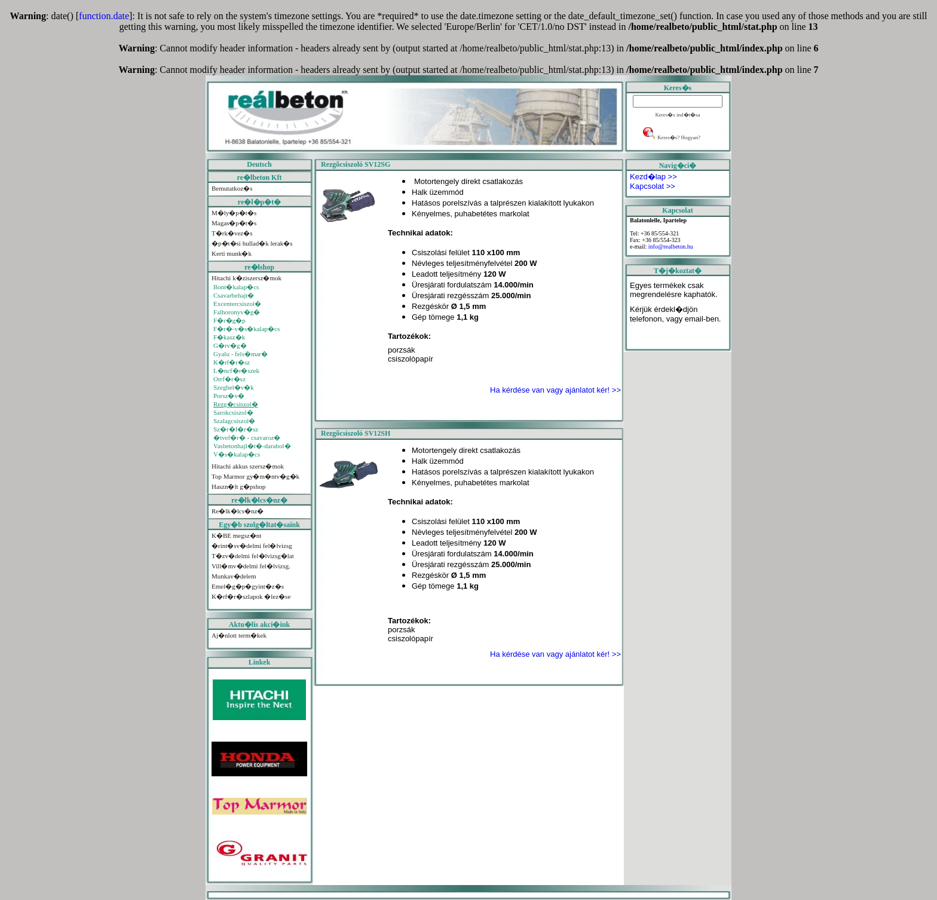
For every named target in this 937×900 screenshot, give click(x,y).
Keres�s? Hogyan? (678, 137)
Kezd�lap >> (653, 176)
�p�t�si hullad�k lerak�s (252, 243)
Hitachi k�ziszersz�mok (246, 277)
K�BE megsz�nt (236, 535)
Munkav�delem (234, 576)
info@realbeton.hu (670, 246)
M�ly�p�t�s (234, 212)
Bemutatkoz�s (232, 188)
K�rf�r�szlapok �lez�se (251, 596)
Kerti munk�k (232, 253)
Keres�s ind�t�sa (677, 115)
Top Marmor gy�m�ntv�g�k (255, 476)
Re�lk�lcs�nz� (238, 511)
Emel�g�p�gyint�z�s (248, 586)
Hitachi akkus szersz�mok (248, 466)
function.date (104, 16)
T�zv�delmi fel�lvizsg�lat (253, 555)
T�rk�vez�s (232, 233)
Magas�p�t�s (234, 222)
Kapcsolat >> (652, 186)
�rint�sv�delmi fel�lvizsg (252, 545)
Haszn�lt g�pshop (238, 486)
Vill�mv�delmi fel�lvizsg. (251, 566)
